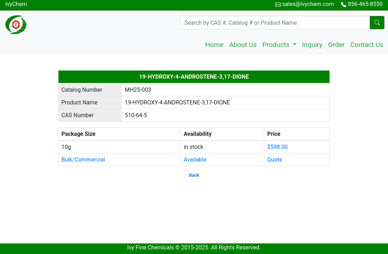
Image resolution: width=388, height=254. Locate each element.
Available (195, 159)
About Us (243, 45)
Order (336, 45)
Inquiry (312, 45)
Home (214, 45)
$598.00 (277, 147)
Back (194, 175)
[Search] (275, 22)
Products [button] (276, 45)
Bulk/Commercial (83, 159)
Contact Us (366, 45)
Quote (274, 159)
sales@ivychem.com (308, 4)
